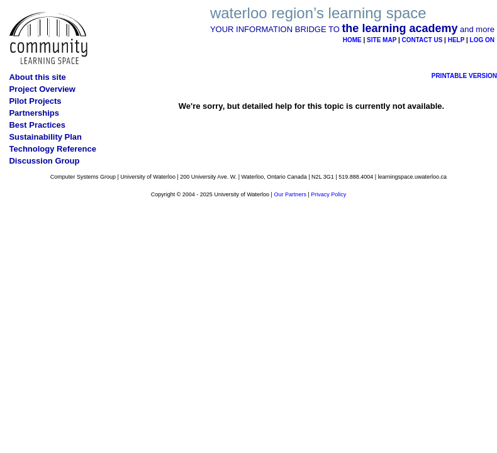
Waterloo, (253, 177)
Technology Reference (52, 149)
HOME (352, 39)
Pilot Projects (35, 101)
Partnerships (34, 113)
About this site (37, 77)
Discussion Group (44, 160)
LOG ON (482, 39)
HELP (456, 39)
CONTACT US (422, 39)
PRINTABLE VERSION (464, 75)
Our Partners (290, 194)
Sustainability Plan (45, 137)
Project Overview (42, 89)
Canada (297, 177)
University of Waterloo (148, 177)
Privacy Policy (328, 194)
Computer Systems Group (83, 177)
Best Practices (37, 125)
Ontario (276, 177)
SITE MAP (381, 39)
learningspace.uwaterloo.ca (412, 177)
